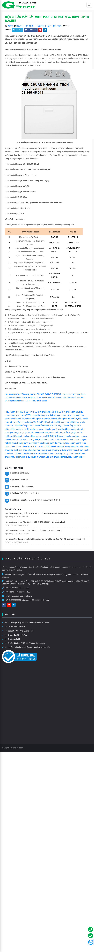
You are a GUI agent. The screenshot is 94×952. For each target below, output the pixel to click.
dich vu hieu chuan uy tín (50, 439)
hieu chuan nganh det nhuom (50, 443)
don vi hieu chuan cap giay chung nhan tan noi (59, 453)
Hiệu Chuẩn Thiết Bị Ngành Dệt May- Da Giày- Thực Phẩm (38, 26)
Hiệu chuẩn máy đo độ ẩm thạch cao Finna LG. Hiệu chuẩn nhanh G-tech (33, 530)
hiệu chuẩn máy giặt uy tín (27, 397)
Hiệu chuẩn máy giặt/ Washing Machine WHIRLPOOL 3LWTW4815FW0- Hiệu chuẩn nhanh (40, 394)
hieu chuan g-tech (30, 439)
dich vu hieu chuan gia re (26, 453)
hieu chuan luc (77, 446)
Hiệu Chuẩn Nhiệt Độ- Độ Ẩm (14, 635)
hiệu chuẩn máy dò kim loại (35, 432)
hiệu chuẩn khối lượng (71, 422)
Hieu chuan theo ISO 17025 (43, 436)
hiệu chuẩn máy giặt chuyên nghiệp (52, 397)
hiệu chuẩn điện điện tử (32, 422)
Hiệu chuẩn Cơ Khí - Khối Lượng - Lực (18, 631)
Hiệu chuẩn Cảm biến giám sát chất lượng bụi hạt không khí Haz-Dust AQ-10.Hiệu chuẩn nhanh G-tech (45, 539)
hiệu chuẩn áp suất (23, 425)
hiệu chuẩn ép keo (21, 436)
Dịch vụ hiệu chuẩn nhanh (42, 412)
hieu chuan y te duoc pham (60, 450)
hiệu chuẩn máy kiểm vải (60, 432)
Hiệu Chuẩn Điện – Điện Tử (13, 627)
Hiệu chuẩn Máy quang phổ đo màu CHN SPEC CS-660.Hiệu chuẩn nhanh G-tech (36, 513)
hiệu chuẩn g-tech (41, 415)
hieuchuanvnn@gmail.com (21, 596)
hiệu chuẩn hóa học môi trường (47, 425)
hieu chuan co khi (41, 446)
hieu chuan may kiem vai (37, 457)
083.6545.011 (23, 588)
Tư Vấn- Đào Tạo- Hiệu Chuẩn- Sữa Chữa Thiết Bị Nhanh (25, 623)
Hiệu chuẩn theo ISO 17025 (17, 412)
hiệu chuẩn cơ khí (52, 422)
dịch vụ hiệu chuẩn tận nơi (66, 412)
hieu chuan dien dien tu (22, 446)
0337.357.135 (24, 592)
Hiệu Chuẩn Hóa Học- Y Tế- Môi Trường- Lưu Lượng (23, 643)
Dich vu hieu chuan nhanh (68, 436)
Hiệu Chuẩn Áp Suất (11, 639)
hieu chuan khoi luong (60, 446)
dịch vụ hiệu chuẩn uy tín (61, 415)
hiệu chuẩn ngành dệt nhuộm (64, 419)
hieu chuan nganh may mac (24, 443)
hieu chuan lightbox (58, 457)
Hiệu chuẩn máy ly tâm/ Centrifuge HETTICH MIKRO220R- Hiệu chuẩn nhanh (35, 522)
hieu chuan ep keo (76, 457)
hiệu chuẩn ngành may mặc (37, 419)
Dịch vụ (10, 26)
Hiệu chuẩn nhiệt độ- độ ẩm (23, 429)
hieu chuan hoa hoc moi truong (33, 450)
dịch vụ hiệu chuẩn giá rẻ (48, 429)
